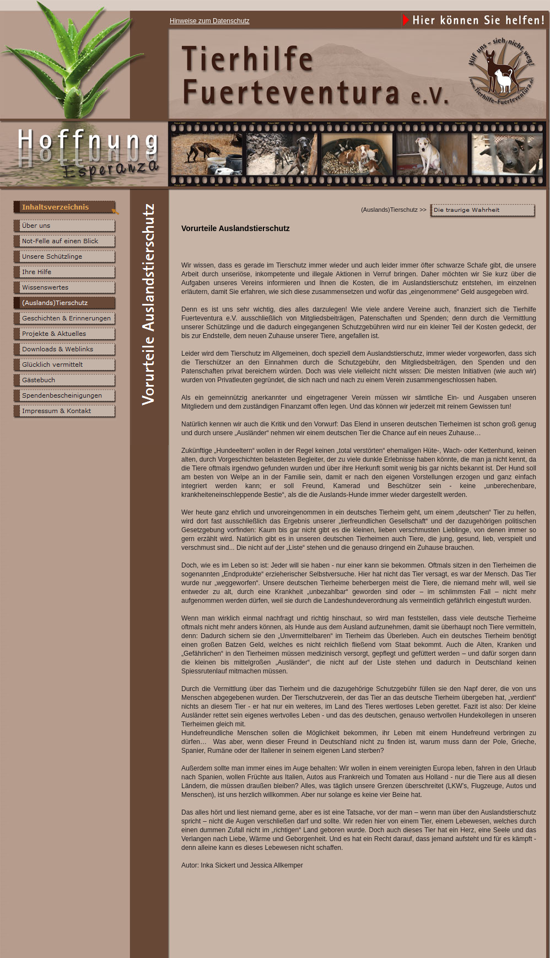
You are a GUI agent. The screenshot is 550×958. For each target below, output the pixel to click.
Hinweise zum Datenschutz (210, 21)
